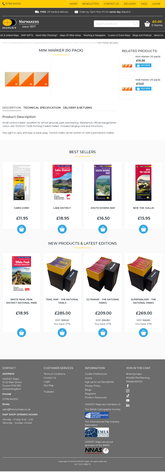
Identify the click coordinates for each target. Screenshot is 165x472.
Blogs (88, 390)
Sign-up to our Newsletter (99, 382)
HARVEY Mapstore (11, 43)
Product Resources (95, 398)
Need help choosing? (48, 35)
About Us (160, 35)
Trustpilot (49, 392)
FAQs (144, 3)
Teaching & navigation (96, 35)
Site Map (49, 386)
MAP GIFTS (29, 35)
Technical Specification (42, 108)
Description (11, 108)
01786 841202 (10, 399)
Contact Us (111, 3)
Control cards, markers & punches (80, 43)
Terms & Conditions (54, 374)
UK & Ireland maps (11, 35)
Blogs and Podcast (144, 35)
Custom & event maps (121, 35)
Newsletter (90, 3)
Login (156, 3)
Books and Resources (53, 43)
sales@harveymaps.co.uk (16, 410)
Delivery (130, 3)
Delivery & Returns (77, 108)
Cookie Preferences (96, 374)
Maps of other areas (72, 35)
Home (73, 3)
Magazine (90, 394)
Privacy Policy (92, 386)
